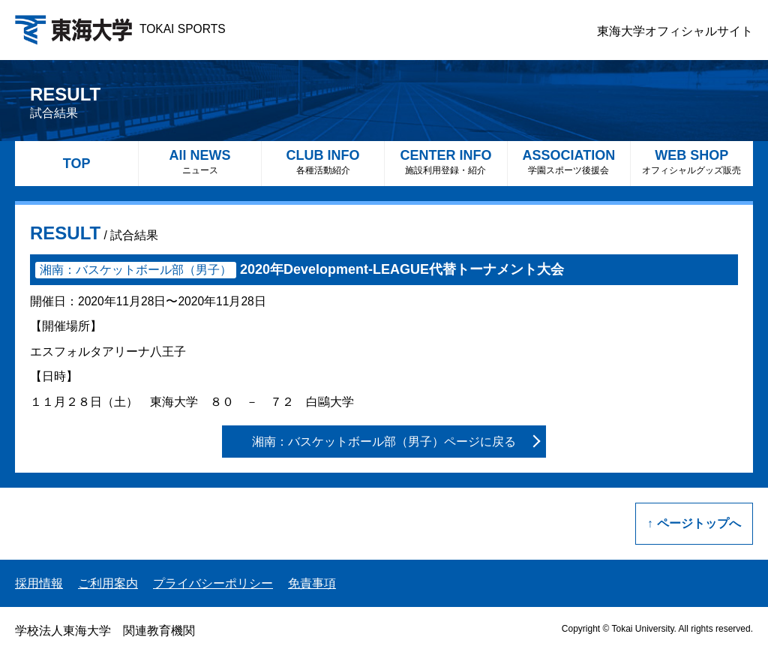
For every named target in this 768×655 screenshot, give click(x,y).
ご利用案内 (108, 583)
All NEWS (200, 162)
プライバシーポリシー (213, 583)
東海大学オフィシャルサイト (675, 31)
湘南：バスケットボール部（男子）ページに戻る (384, 441)
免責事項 (312, 583)
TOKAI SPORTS (120, 29)
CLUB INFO (323, 162)
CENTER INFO (446, 162)
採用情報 (39, 583)
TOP (77, 163)
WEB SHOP (692, 162)
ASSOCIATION (569, 162)
